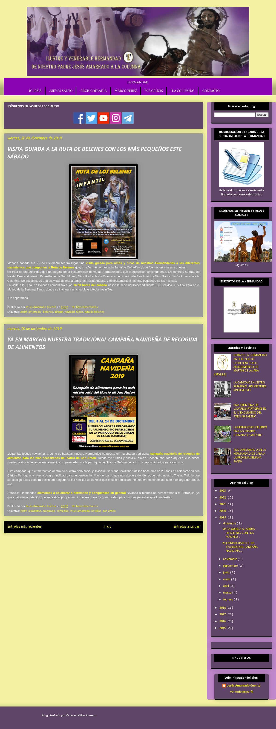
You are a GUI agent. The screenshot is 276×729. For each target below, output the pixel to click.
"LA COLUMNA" (183, 91)
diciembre (230, 523)
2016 (223, 621)
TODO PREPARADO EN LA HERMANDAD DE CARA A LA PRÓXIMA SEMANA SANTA (249, 455)
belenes (48, 311)
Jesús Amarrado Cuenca (244, 685)
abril (226, 586)
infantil (59, 311)
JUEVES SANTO (60, 91)
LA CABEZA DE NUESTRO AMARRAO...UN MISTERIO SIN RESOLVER (249, 386)
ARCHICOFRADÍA (93, 91)
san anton (109, 510)
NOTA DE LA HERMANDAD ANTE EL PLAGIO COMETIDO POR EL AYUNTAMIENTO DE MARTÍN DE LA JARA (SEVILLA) (240, 365)
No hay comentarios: (85, 307)
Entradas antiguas (186, 527)
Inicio (108, 527)
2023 (223, 491)
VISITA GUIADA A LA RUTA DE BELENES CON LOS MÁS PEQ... (238, 533)
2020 (223, 511)
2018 (223, 608)
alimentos (34, 510)
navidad (70, 311)
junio (226, 572)
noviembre (230, 559)
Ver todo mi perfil (241, 692)
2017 (223, 614)
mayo (227, 579)
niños (79, 311)
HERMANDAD (137, 82)
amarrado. (35, 311)
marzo (227, 592)
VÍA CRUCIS (154, 91)
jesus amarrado (80, 510)
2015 (223, 628)
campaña (63, 510)
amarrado (49, 510)
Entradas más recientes (24, 527)
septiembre (231, 566)
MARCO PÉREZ (126, 91)
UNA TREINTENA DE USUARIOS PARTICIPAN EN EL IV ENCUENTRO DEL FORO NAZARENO (249, 410)
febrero (228, 599)
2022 (223, 497)
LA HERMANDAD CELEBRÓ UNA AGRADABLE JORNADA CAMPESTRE (250, 431)
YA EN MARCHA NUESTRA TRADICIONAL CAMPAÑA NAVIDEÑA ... (240, 547)
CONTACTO (211, 91)
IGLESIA (35, 91)
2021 (223, 504)
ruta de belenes (94, 311)
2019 (23, 311)
